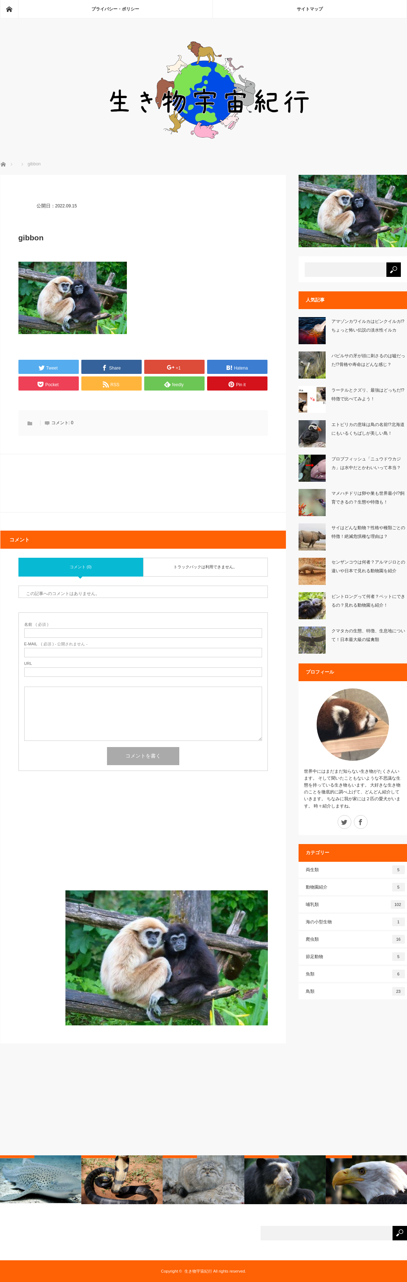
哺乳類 (355, 904)
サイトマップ (310, 9)
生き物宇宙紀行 (198, 1271)
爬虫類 (355, 939)
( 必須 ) (36, 625)
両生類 (355, 869)
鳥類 (355, 991)
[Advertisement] (143, 839)
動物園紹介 (355, 887)
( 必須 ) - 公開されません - (56, 644)
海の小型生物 (355, 922)
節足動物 (355, 956)
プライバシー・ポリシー (115, 9)
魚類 (355, 974)
